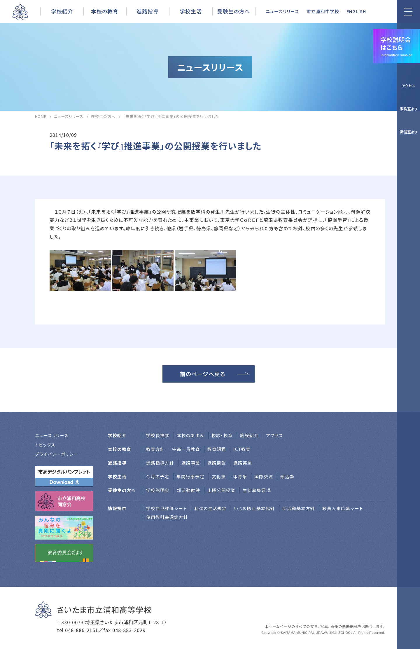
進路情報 (216, 463)
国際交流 (263, 476)
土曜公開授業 (221, 490)
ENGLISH (356, 11)
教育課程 (216, 449)
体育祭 (240, 476)
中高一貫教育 (186, 449)
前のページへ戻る (202, 374)
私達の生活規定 (210, 508)
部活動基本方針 (298, 508)
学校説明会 (157, 490)
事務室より (408, 108)
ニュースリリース (282, 11)
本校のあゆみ (190, 435)
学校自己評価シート (166, 508)
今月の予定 (157, 476)
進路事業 (190, 463)
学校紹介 (62, 11)
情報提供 (117, 508)
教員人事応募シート (342, 508)
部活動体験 (188, 490)
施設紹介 (249, 435)
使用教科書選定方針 (167, 517)
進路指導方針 (160, 463)
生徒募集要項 (257, 490)
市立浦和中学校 (323, 11)
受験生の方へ (233, 11)
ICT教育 (242, 449)
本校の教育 (104, 11)
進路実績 (242, 463)
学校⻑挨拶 (157, 435)
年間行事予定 (190, 476)
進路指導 (147, 11)
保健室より (408, 132)
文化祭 (219, 476)
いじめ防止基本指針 (254, 508)
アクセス (408, 85)
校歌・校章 (222, 435)
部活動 (287, 476)
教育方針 (155, 449)
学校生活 (191, 11)
